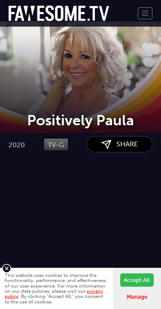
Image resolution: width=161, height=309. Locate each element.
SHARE (119, 187)
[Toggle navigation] (145, 13)
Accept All (137, 280)
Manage (137, 297)
